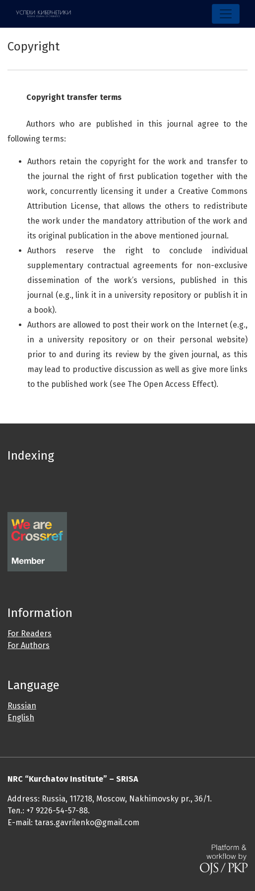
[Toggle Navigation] (226, 14)
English (20, 717)
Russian (21, 705)
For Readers (29, 633)
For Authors (28, 645)
